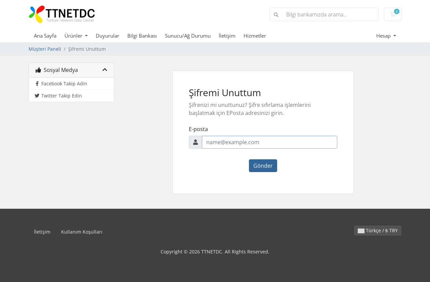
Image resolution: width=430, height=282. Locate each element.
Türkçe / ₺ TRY (378, 230)
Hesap (384, 35)
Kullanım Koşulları (81, 232)
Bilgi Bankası (142, 35)
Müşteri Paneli (45, 49)
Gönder (263, 165)
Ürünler (74, 35)
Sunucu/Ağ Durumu (188, 35)
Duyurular (107, 35)
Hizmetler (255, 35)
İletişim (227, 35)
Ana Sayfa (45, 35)
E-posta (198, 129)
